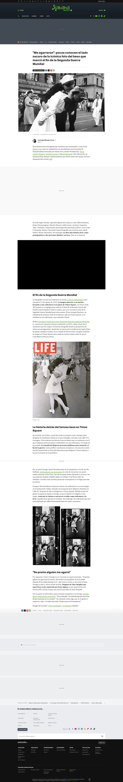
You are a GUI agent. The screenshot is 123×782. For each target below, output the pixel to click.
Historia (76, 610)
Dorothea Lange (52, 154)
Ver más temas (22, 729)
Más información (73, 780)
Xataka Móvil (21, 752)
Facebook (91, 16)
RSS (85, 728)
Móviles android (52, 722)
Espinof (45, 752)
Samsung (61, 42)
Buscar (102, 736)
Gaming (34, 16)
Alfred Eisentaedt (66, 154)
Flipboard (51, 70)
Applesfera (20, 754)
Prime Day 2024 (22, 722)
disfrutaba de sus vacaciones (51, 472)
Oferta (41, 42)
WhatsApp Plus (74, 703)
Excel (78, 42)
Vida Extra (33, 752)
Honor (72, 42)
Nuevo (101, 10)
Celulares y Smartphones (36, 718)
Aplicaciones (51, 718)
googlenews (102, 16)
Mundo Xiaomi (21, 760)
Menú (22, 10)
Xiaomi (67, 42)
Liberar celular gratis (97, 703)
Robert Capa (37, 149)
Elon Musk (89, 42)
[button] (46, 140)
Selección (25, 16)
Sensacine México (48, 769)
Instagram (99, 16)
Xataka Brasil (21, 772)
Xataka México (61, 8)
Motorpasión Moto (74, 752)
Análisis (35, 713)
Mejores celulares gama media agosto (38, 703)
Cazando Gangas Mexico (52, 714)
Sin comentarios (39, 70)
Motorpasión (73, 750)
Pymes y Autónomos (98, 752)
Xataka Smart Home (21, 757)
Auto (48, 16)
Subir (100, 742)
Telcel (49, 725)
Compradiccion (86, 754)
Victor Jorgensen (54, 606)
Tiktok (104, 16)
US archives (67, 606)
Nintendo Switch (53, 42)
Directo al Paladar (61, 750)
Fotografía (68, 610)
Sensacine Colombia (46, 772)
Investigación (21, 713)
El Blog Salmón (98, 750)
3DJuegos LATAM (35, 769)
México (20, 725)
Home (41, 16)
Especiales (21, 718)
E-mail (54, 70)
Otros (40, 610)
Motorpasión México (73, 770)
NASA (83, 42)
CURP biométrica (85, 703)
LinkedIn (91, 728)
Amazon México (34, 42)
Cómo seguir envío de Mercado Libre (59, 703)
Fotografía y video (47, 610)
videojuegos (36, 725)
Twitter (93, 16)
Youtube (96, 16)
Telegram (82, 728)
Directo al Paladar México (61, 770)
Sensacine (46, 750)
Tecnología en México (38, 722)
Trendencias (85, 750)
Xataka (19, 750)
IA (45, 42)
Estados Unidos (59, 610)
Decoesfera (85, 752)
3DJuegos (33, 750)
